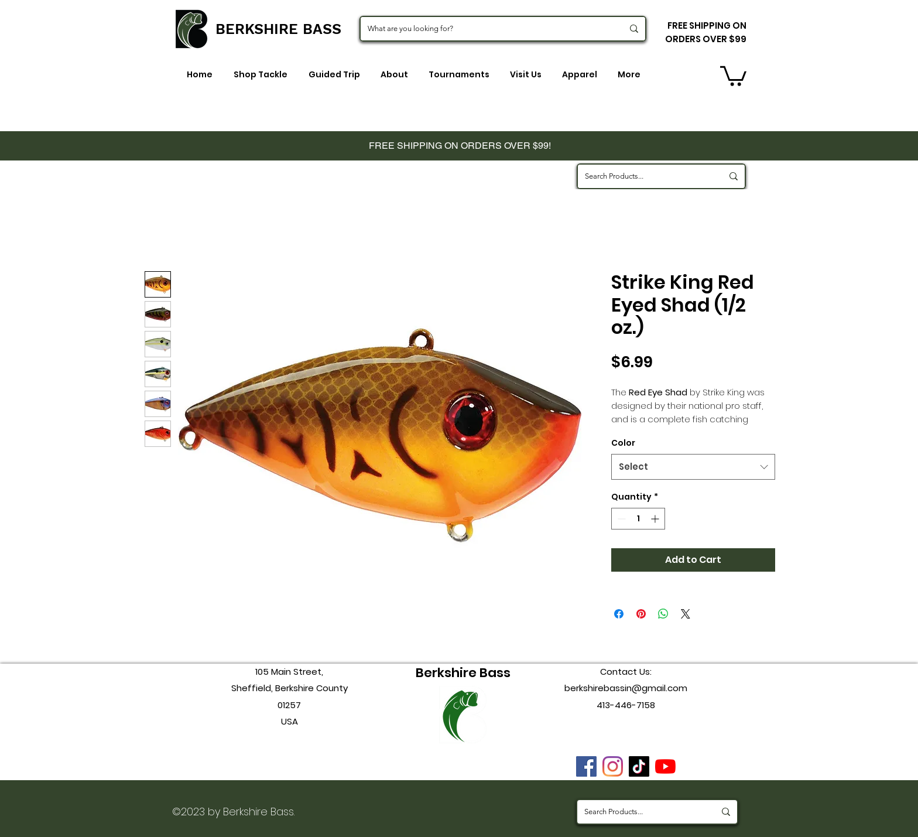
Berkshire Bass (463, 673)
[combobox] (693, 467)
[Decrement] (620, 518)
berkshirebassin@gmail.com (625, 688)
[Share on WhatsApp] (663, 614)
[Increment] (656, 518)
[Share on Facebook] (619, 614)
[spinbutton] (638, 518)
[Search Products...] (645, 176)
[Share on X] (686, 614)
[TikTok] (639, 766)
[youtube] (665, 766)
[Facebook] (586, 766)
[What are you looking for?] (486, 28)
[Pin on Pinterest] (641, 614)
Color (623, 443)
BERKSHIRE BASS (278, 29)
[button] (733, 75)
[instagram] (612, 766)
